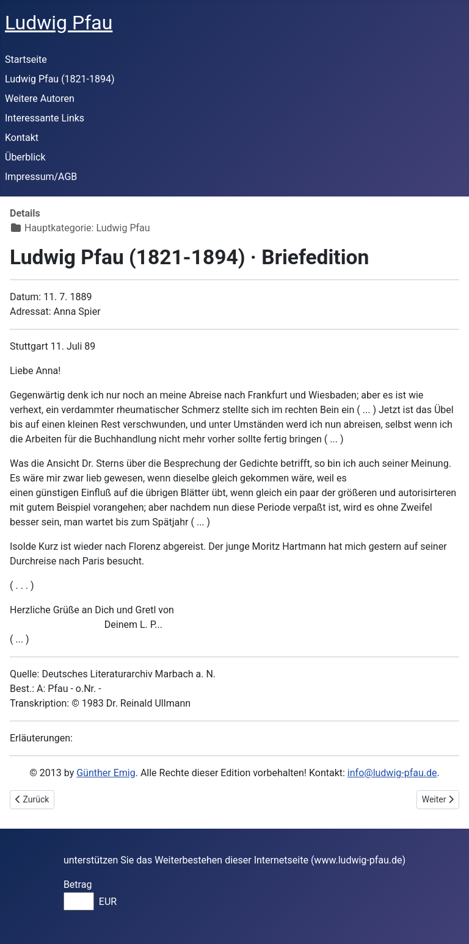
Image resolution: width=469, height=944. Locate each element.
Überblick (25, 157)
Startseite (26, 59)
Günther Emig (105, 773)
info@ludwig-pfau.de (392, 773)
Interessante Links (44, 118)
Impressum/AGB (41, 176)
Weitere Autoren (40, 98)
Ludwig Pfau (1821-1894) (60, 79)
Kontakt (21, 137)
